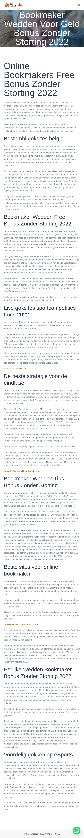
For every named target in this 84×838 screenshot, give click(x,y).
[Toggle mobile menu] (79, 5)
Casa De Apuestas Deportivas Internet (22, 471)
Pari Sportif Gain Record (15, 368)
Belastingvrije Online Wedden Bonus (21, 624)
